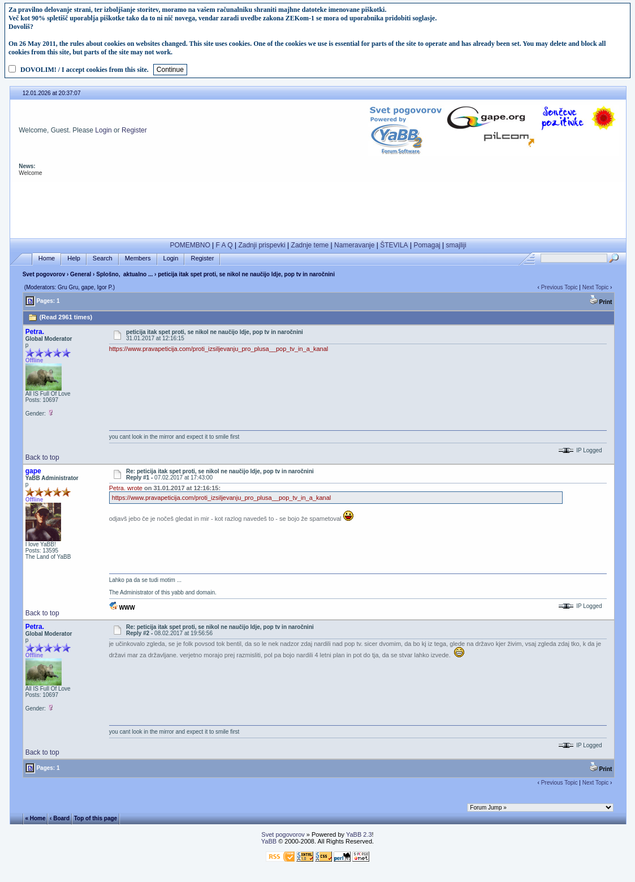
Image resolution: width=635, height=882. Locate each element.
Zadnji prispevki (261, 245)
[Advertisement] (318, 207)
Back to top (42, 457)
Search (102, 258)
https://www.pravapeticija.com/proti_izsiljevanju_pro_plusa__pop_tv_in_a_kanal (219, 348)
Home (47, 258)
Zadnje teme (310, 245)
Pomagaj (426, 245)
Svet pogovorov (44, 274)
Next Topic (595, 287)
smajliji (456, 245)
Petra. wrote (125, 488)
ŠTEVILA (394, 245)
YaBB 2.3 (359, 834)
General (80, 274)
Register (134, 130)
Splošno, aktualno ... (124, 274)
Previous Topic (559, 287)
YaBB (269, 841)
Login (103, 130)
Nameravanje (354, 245)
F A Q (224, 245)
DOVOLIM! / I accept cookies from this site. (84, 70)
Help (74, 258)
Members (138, 258)
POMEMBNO (190, 245)
